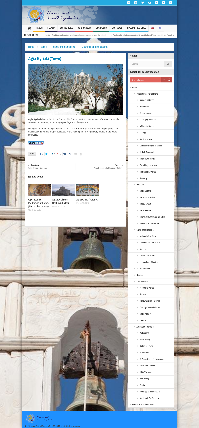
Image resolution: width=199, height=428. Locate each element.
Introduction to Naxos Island (147, 94)
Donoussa (101, 29)
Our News (117, 29)
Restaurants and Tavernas (150, 301)
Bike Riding (144, 378)
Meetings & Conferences (149, 398)
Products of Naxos (147, 288)
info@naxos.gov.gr (73, 426)
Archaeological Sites (148, 236)
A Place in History (147, 126)
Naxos (39, 29)
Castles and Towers (147, 255)
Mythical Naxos (146, 139)
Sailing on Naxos (146, 346)
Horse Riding (145, 339)
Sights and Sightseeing (64, 46)
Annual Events (145, 204)
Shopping (143, 178)
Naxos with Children (147, 365)
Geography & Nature (147, 119)
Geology (143, 132)
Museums (143, 249)
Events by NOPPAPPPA (149, 223)
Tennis (142, 385)
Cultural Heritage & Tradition (151, 145)
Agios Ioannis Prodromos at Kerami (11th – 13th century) (38, 203)
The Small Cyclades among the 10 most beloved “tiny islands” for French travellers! (151, 35)
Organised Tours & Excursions (152, 359)
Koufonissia (84, 29)
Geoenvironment (146, 113)
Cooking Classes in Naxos (150, 307)
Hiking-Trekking (146, 372)
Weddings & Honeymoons (150, 391)
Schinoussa (66, 29)
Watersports (144, 333)
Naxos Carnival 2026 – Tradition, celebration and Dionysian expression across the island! (74, 35)
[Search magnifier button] (169, 79)
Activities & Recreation (145, 327)
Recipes (143, 294)
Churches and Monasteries (95, 46)
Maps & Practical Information (143, 404)
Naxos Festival (145, 210)
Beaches (140, 275)
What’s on (140, 184)
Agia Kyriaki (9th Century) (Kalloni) (99, 167)
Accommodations (143, 268)
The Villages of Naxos (148, 165)
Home (31, 46)
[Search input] (146, 80)
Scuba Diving (145, 352)
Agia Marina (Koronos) (52, 167)
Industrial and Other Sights (150, 262)
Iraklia (51, 29)
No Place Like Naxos (148, 172)
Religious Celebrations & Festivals (153, 217)
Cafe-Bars (144, 320)
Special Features (136, 29)
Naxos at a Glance (147, 100)
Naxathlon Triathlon (147, 197)
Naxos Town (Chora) (147, 158)
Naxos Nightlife (145, 314)
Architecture (144, 106)
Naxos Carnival (146, 191)
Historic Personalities (148, 152)
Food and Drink (142, 281)
